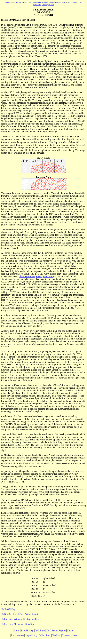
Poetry (69, 2)
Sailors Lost (77, 2)
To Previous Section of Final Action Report (21, 619)
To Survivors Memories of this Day (17, 624)
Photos (51, 2)
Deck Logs (26, 2)
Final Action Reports (40, 2)
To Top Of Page (8, 609)
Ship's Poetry (31, 635)
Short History (16, 2)
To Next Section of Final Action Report (19, 614)
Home (7, 2)
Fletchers (37, 4)
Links (52, 4)
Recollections (60, 2)
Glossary (45, 4)
